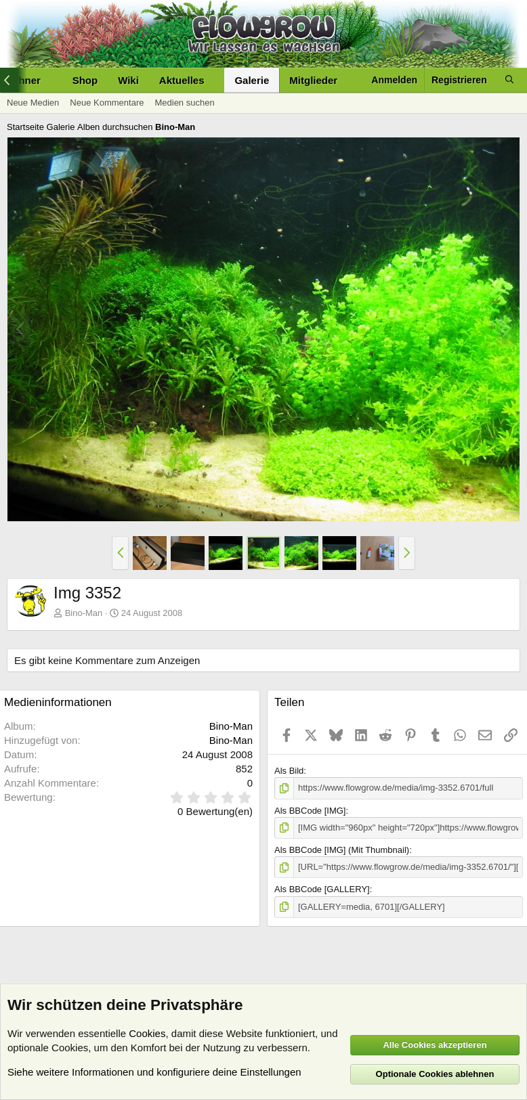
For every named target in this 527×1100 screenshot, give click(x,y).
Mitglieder (313, 80)
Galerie (251, 80)
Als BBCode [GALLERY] (322, 889)
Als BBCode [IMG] (309, 811)
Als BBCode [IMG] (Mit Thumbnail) (341, 850)
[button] (214, 80)
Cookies (147, 1033)
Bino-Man (84, 613)
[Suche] (509, 80)
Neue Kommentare (107, 102)
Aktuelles (182, 80)
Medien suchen (184, 102)
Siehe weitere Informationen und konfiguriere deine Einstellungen (154, 1072)
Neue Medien (33, 102)
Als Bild (288, 771)
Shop (85, 80)
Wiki (128, 80)
